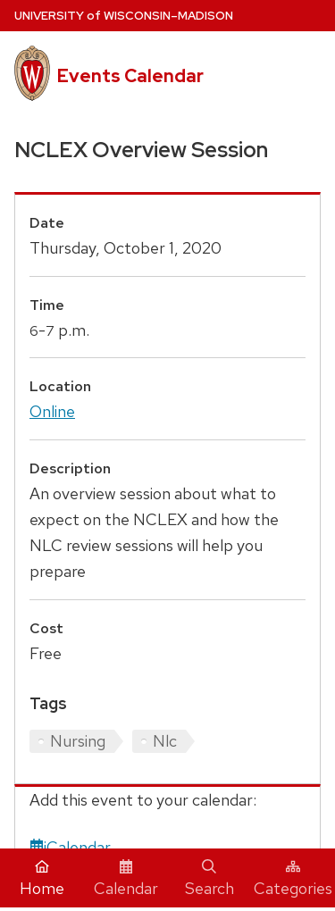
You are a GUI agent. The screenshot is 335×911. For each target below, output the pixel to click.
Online (52, 411)
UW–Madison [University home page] (123, 15)
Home (42, 878)
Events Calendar (130, 76)
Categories (293, 878)
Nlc (165, 741)
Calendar (126, 878)
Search (209, 878)
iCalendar (70, 847)
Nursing (77, 741)
